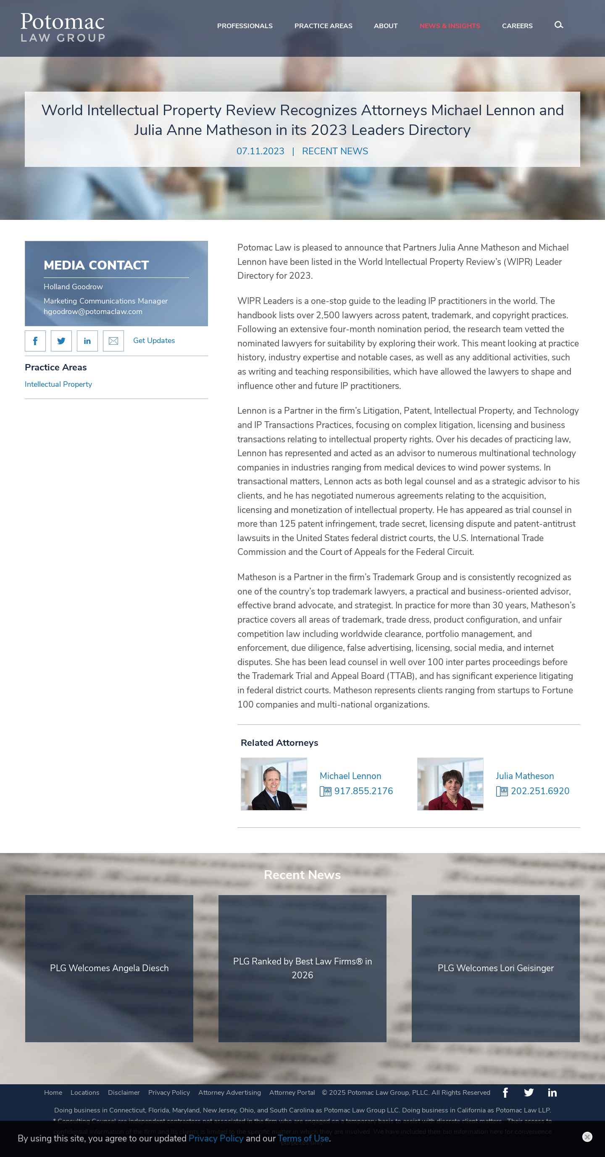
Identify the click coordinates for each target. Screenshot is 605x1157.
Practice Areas (323, 26)
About (386, 26)
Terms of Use (303, 1138)
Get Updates (154, 340)
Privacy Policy (169, 1092)
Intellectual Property (58, 384)
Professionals (245, 26)
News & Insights (450, 26)
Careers (517, 26)
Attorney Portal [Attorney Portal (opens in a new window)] (292, 1092)
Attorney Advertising (229, 1092)
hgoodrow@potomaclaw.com (93, 311)
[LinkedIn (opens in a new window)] (552, 1092)
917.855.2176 (363, 791)
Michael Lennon (350, 776)
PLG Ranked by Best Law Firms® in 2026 (302, 969)
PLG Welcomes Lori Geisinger (496, 968)
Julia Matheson (525, 776)
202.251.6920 (540, 791)
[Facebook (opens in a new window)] (505, 1092)
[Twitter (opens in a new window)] (529, 1092)
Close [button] (587, 1137)
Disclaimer (124, 1092)
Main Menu (274, 11)
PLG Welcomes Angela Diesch (109, 968)
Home (53, 1092)
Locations (85, 1092)
